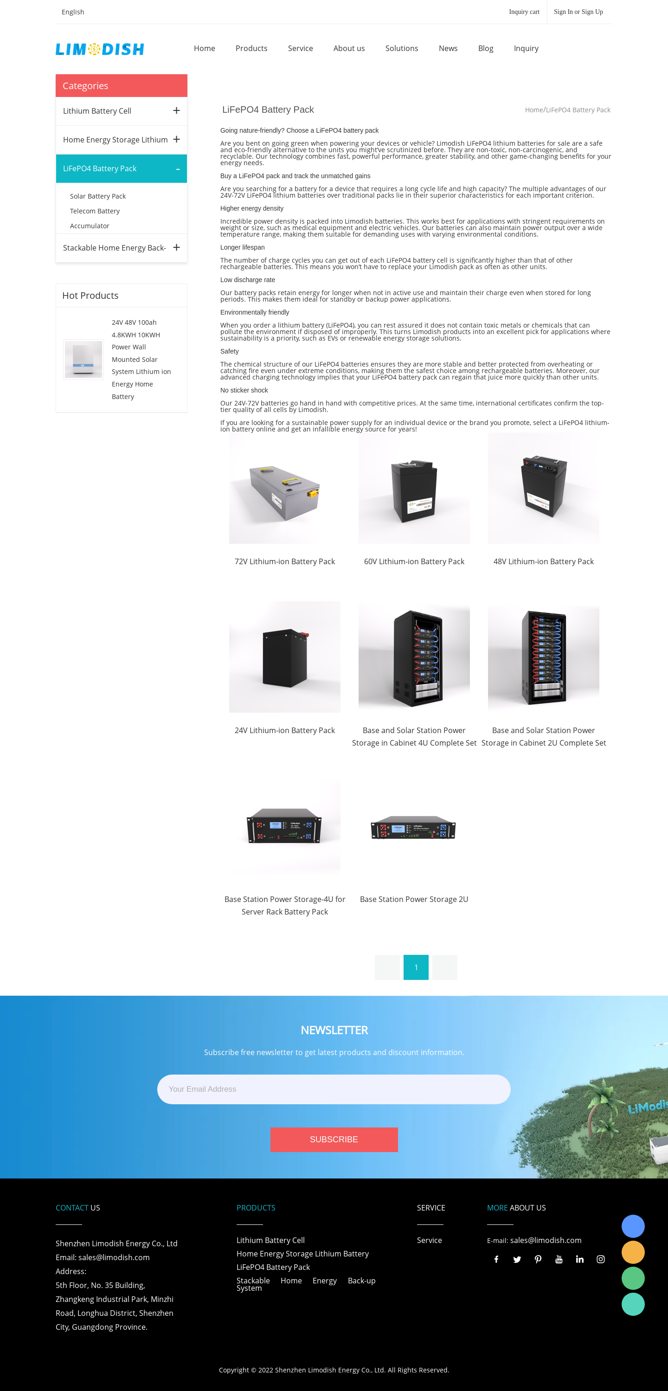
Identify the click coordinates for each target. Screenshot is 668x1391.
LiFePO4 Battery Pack (99, 168)
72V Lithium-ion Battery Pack (285, 561)
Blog (486, 48)
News (448, 48)
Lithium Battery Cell (97, 111)
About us (349, 48)
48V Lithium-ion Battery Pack (544, 561)
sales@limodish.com (546, 1240)
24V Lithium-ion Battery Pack (285, 730)
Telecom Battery (95, 210)
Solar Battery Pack (98, 196)
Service (300, 48)
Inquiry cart (524, 11)
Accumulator (89, 225)
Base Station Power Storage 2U (414, 899)
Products (252, 48)
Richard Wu (633, 1226)
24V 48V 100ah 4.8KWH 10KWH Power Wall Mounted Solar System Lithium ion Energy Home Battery (141, 359)
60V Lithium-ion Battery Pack (414, 561)
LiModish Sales (633, 1252)
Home (204, 48)
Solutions (401, 48)
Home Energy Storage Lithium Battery (303, 1254)
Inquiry (526, 48)
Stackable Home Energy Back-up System (306, 1284)
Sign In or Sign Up (578, 11)
